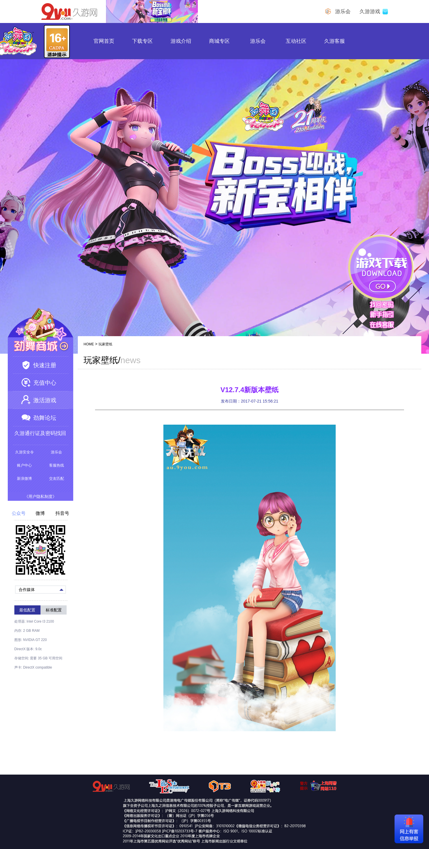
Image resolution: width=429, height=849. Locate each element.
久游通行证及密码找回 (40, 433)
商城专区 (219, 41)
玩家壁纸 (105, 344)
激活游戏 (44, 400)
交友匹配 (56, 478)
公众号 (19, 513)
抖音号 (62, 513)
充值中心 (44, 383)
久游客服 (334, 41)
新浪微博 (24, 478)
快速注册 (44, 365)
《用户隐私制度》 (40, 496)
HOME (89, 344)
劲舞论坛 (44, 418)
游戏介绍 (181, 41)
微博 (40, 513)
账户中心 (24, 465)
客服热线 (56, 465)
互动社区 (296, 41)
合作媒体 (41, 589)
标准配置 (54, 610)
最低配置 (27, 610)
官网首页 (104, 41)
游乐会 (258, 41)
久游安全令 (24, 452)
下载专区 (142, 41)
